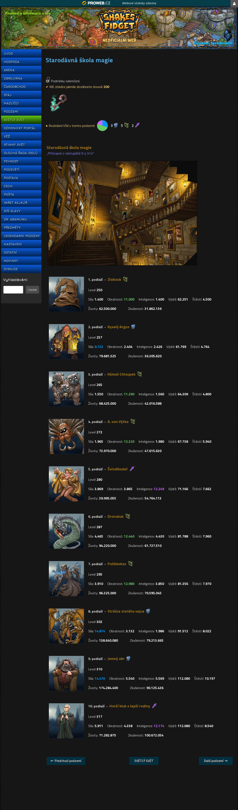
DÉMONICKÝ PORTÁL (19, 128)
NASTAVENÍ (13, 244)
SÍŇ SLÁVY (12, 211)
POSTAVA (11, 178)
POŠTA (9, 194)
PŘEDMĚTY (12, 227)
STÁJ (8, 95)
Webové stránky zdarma (139, 3)
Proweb (96, 3)
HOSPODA (11, 62)
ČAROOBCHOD (15, 86)
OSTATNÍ (10, 252)
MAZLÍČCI (11, 103)
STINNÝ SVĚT (14, 144)
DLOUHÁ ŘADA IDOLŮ (20, 153)
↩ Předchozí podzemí (66, 760)
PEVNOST (11, 161)
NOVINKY (11, 260)
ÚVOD (8, 53)
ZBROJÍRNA (13, 78)
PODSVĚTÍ (12, 169)
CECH (8, 186)
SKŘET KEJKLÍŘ (15, 202)
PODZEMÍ (11, 111)
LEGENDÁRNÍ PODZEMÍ (21, 236)
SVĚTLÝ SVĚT (14, 120)
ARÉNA (9, 70)
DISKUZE (11, 269)
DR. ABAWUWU (15, 219)
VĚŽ (7, 136)
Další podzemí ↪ (216, 760)
